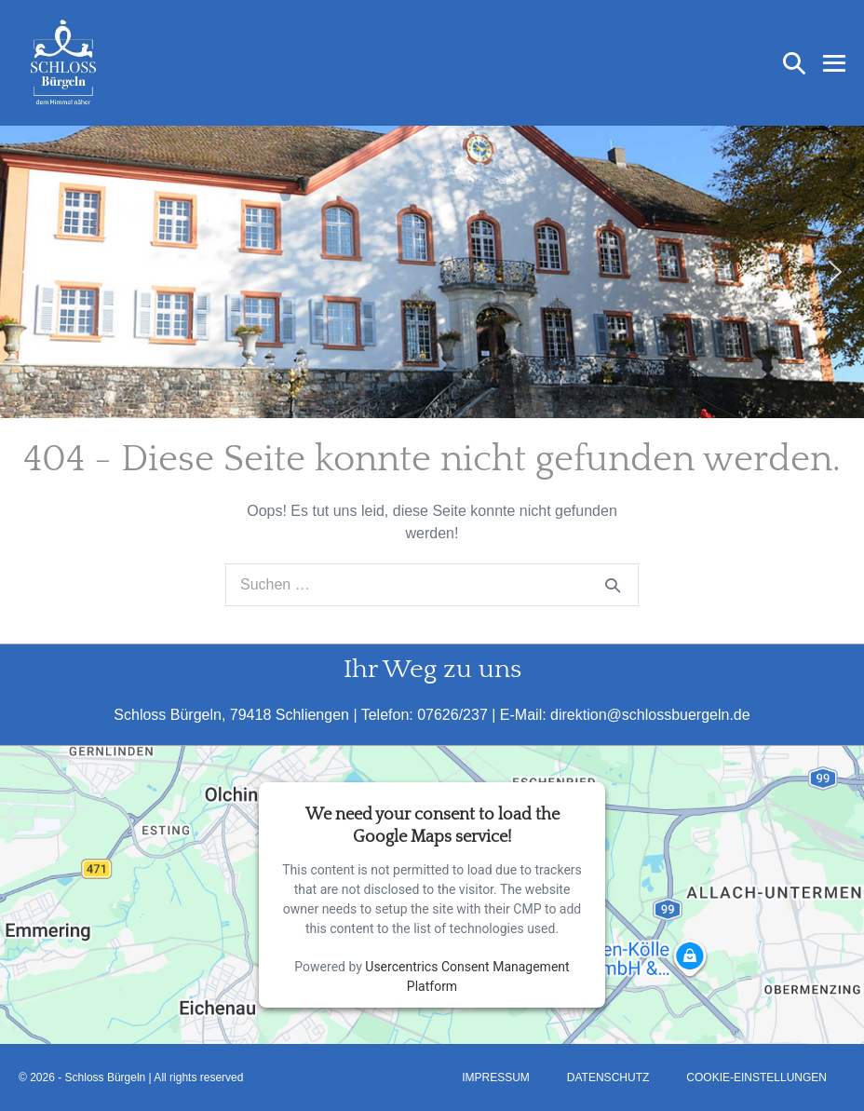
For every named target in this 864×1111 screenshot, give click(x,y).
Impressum (496, 1077)
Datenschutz (608, 1077)
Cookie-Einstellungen (756, 1077)
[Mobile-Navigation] (834, 63)
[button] (794, 63)
